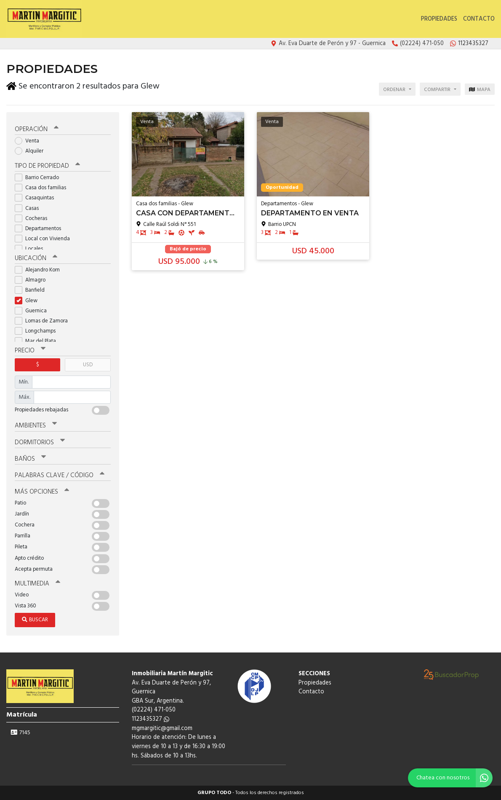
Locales (31, 249)
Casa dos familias (43, 188)
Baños (30, 459)
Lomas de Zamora (44, 321)
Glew (29, 301)
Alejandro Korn (40, 270)
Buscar (35, 619)
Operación (37, 129)
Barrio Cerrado (39, 178)
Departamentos (41, 229)
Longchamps (38, 331)
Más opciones (42, 492)
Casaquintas (37, 198)
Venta (30, 141)
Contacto (479, 19)
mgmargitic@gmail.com (162, 728)
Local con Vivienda (45, 239)
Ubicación (36, 258)
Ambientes (36, 426)
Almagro (33, 280)
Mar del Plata (38, 341)
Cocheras (34, 219)
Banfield (32, 290)
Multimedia (37, 584)
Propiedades (439, 19)
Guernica (33, 311)
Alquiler (32, 151)
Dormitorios (40, 443)
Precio (30, 351)
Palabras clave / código (59, 475)
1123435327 (150, 719)
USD (88, 364)
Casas (29, 208)
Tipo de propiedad (47, 166)
